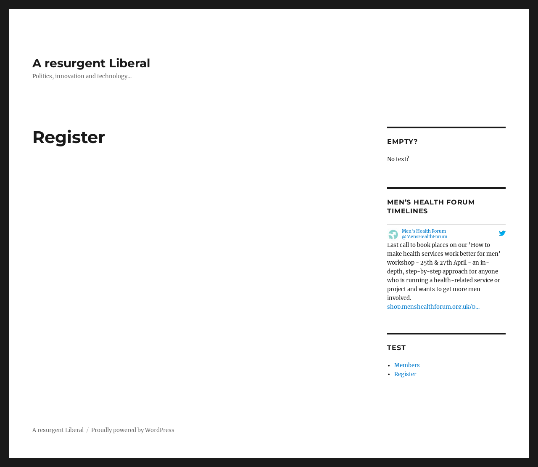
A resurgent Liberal (91, 63)
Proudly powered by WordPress (132, 430)
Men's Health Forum (424, 231)
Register (405, 374)
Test (396, 348)
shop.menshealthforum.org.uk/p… (433, 306)
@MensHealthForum (424, 236)
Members (407, 365)
